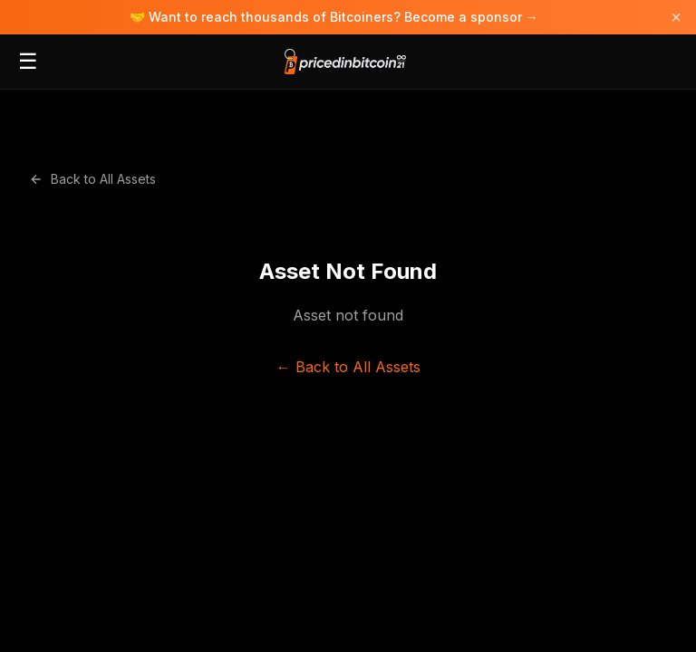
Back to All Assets (92, 179)
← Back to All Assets (348, 367)
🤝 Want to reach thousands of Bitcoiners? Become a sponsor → (334, 16)
